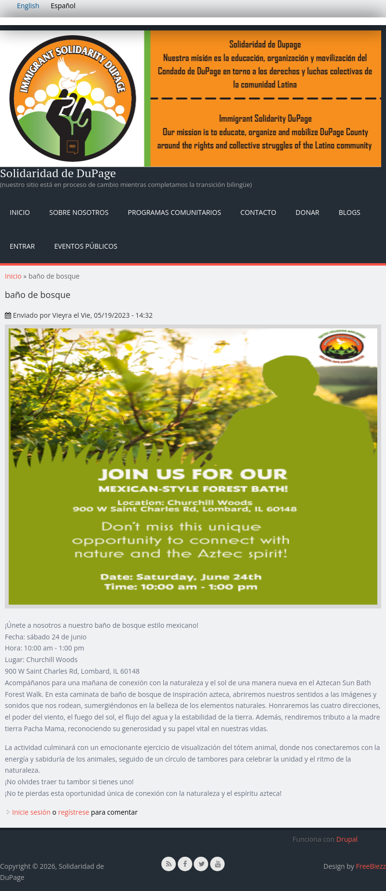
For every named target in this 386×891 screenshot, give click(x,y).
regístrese (73, 812)
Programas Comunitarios (174, 212)
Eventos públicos (85, 246)
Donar (307, 212)
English (28, 5)
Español (63, 5)
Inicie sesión (31, 812)
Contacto (258, 212)
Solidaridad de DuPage (58, 173)
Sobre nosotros (79, 212)
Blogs (349, 212)
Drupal (346, 839)
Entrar (22, 246)
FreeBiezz (371, 866)
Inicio (20, 212)
